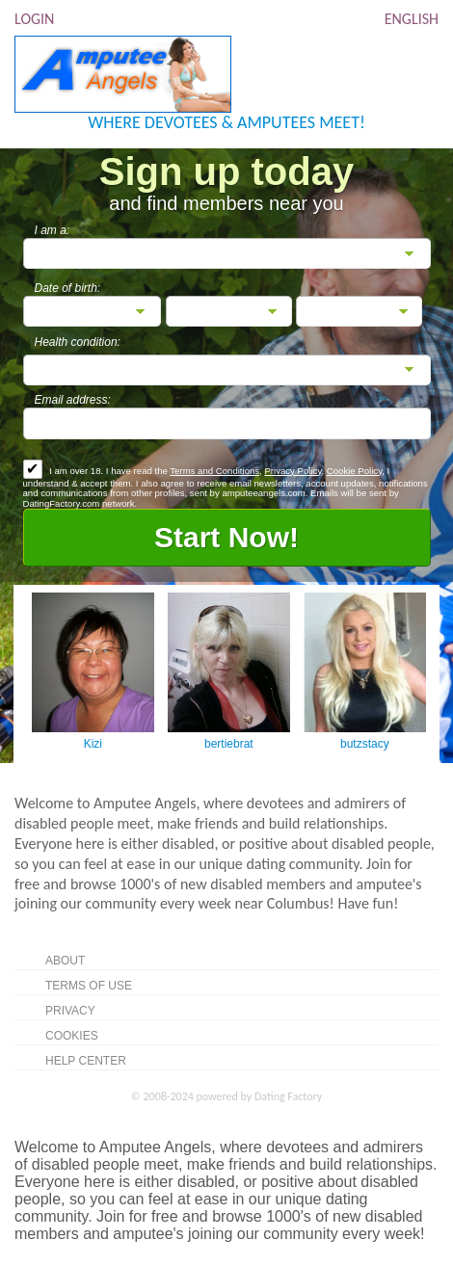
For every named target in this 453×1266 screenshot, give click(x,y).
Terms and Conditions (214, 470)
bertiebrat (228, 744)
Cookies (71, 1035)
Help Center (85, 1061)
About (65, 960)
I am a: (52, 230)
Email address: (73, 400)
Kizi (93, 744)
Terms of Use (88, 985)
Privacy (70, 1010)
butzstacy (364, 744)
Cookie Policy (354, 470)
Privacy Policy (292, 470)
